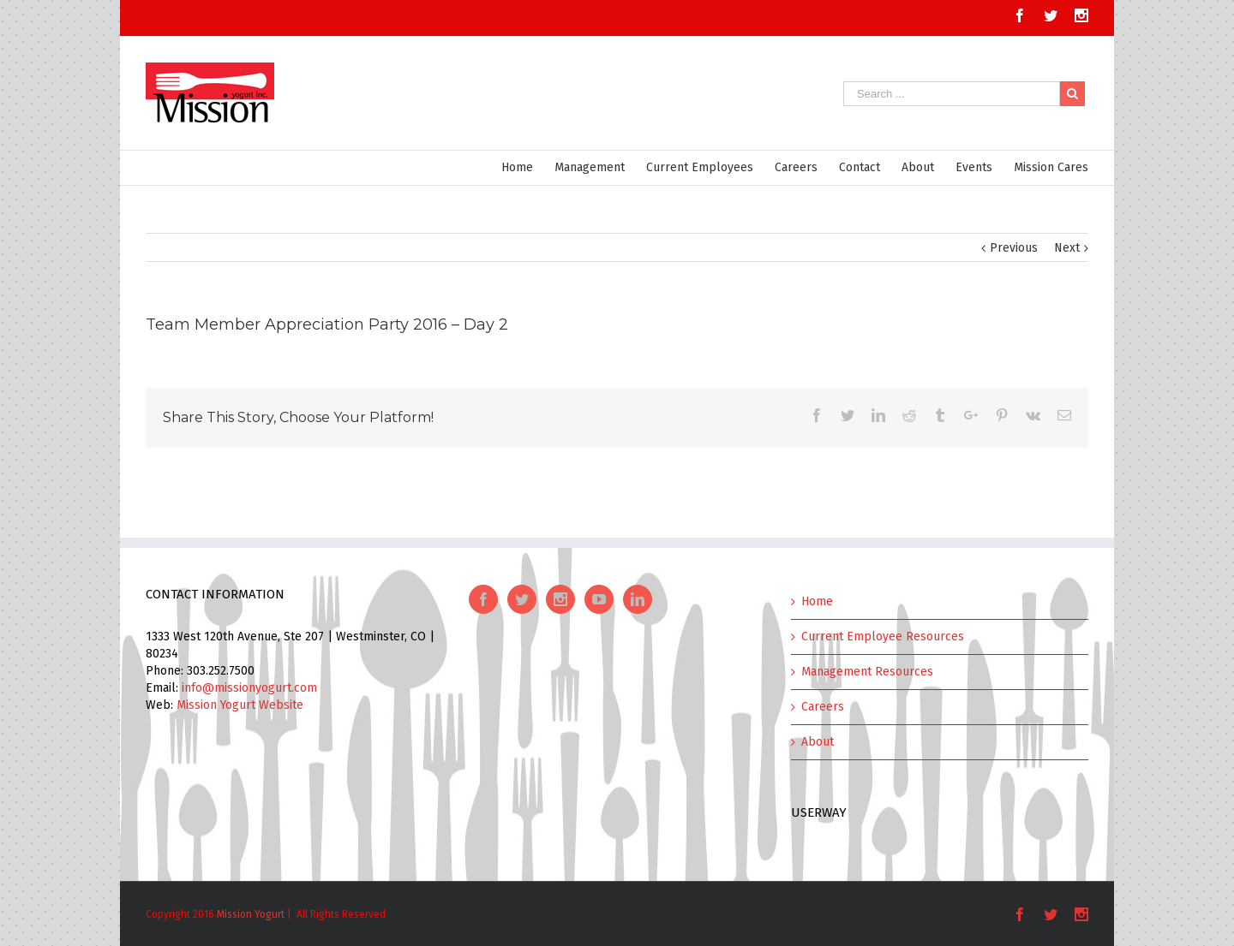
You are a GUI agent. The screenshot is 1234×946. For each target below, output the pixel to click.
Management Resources (867, 671)
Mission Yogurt (251, 914)
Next (1067, 248)
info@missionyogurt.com (249, 688)
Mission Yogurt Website (240, 705)
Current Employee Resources (882, 636)
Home (817, 601)
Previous (1014, 248)
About (817, 742)
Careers (822, 706)
